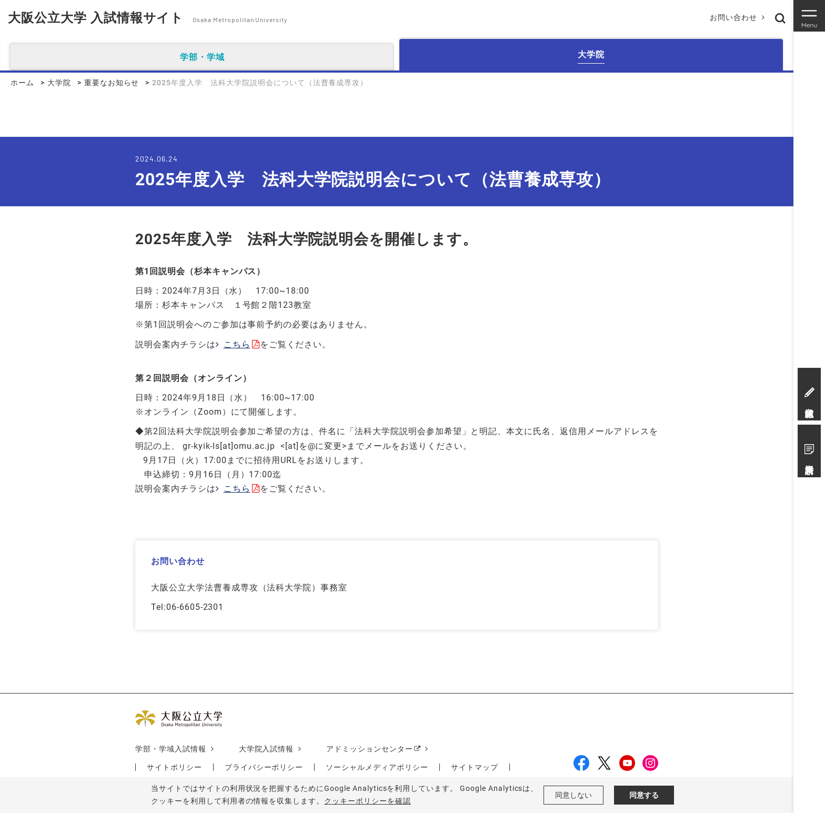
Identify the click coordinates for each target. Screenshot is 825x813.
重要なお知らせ (111, 82)
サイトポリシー (174, 767)
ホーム (22, 82)
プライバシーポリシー (264, 767)
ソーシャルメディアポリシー (377, 767)
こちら (237, 344)
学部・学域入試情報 (170, 749)
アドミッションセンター (369, 749)
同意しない (573, 795)
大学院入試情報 (266, 749)
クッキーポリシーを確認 (367, 801)
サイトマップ (474, 767)
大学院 (59, 82)
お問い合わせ (733, 17)
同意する (644, 795)
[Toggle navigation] (809, 16)
